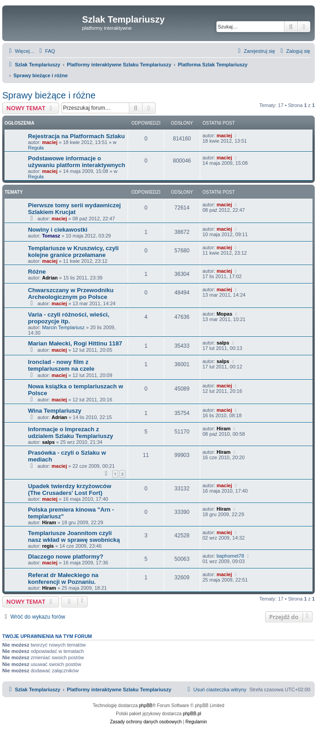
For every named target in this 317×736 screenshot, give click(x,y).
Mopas (224, 314)
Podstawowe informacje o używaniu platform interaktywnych (76, 161)
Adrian (50, 277)
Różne (37, 271)
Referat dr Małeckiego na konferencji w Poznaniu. (63, 578)
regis (48, 546)
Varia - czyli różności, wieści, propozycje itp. (68, 318)
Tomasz (51, 235)
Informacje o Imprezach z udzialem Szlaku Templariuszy (70, 432)
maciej (49, 142)
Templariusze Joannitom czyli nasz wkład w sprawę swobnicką (74, 536)
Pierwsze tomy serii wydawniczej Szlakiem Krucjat (74, 208)
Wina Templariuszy (54, 410)
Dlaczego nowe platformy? (65, 556)
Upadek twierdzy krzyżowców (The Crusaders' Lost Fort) (69, 489)
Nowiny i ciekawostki (57, 229)
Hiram (223, 428)
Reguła (36, 147)
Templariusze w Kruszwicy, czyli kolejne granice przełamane (73, 251)
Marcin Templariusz (63, 327)
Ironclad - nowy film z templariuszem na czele (61, 365)
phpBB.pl (192, 713)
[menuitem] (46, 51)
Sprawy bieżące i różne (49, 95)
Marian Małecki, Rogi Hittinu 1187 (75, 343)
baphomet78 (230, 556)
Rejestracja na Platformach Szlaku (76, 136)
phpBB (145, 705)
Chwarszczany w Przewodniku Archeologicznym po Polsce (71, 293)
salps (222, 342)
